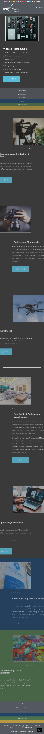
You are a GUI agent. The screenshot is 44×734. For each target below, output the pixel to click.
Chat (39, 730)
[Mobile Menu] (39, 8)
